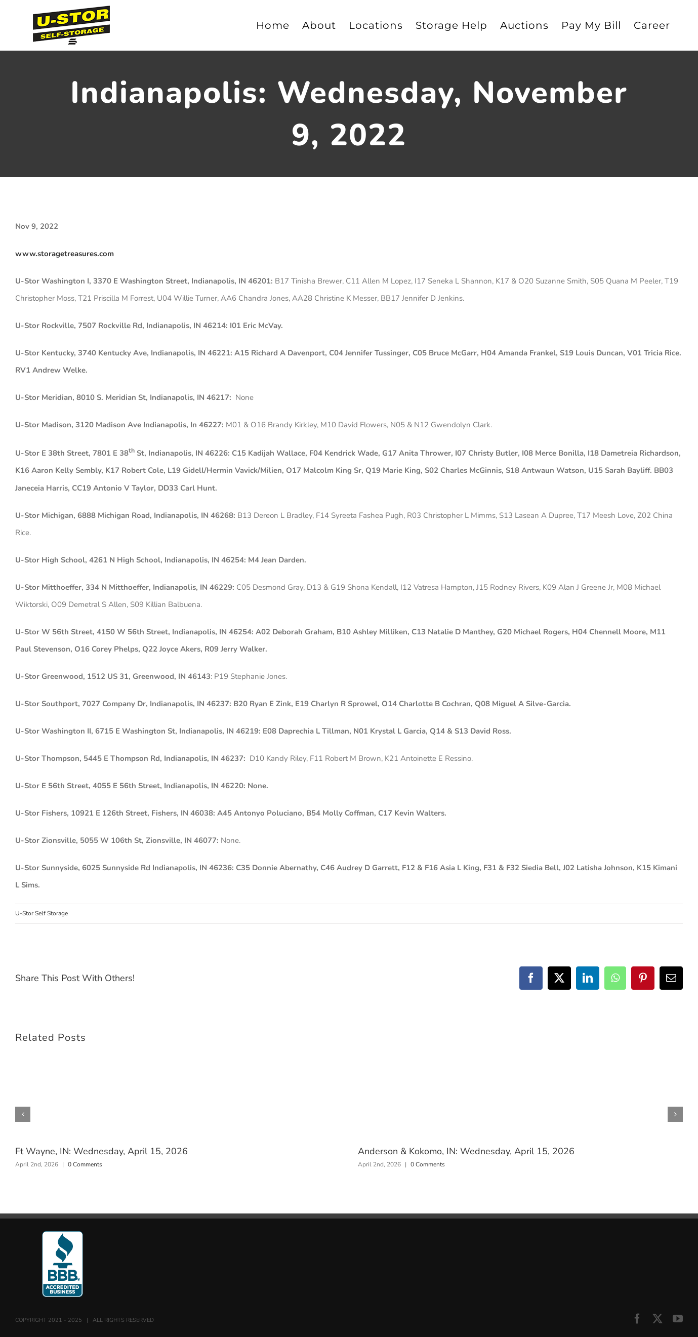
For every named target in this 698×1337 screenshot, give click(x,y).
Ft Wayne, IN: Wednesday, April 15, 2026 (101, 1151)
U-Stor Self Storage (41, 913)
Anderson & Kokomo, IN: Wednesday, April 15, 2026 (466, 1151)
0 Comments (85, 1164)
